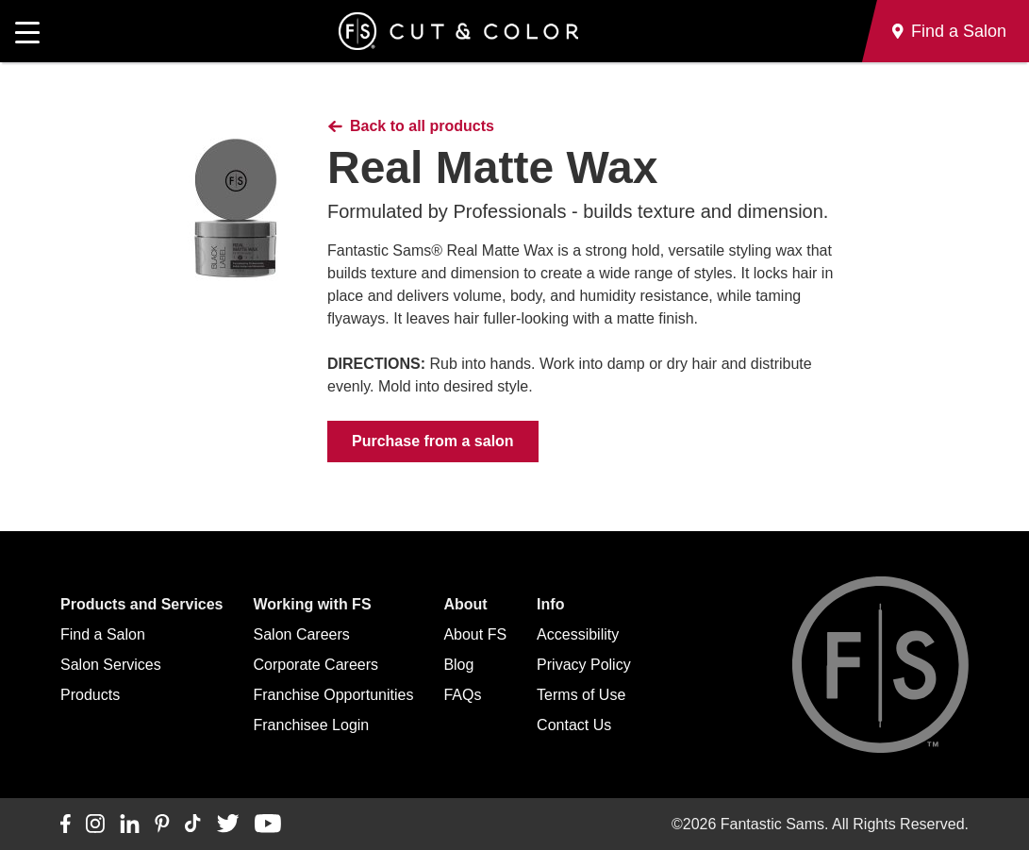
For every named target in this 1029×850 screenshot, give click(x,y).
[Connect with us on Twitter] (228, 824)
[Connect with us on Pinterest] (162, 824)
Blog (458, 665)
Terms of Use (581, 695)
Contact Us (574, 725)
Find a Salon (102, 634)
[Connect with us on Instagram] (95, 824)
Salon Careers (302, 634)
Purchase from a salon (433, 441)
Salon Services (110, 665)
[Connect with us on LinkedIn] (130, 824)
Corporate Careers (316, 665)
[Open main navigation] (27, 31)
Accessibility (578, 634)
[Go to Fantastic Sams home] (458, 31)
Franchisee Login (312, 725)
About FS (474, 634)
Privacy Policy (584, 665)
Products (90, 695)
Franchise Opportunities (334, 695)
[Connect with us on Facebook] (65, 824)
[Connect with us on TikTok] (193, 824)
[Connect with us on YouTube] (267, 824)
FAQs (462, 695)
